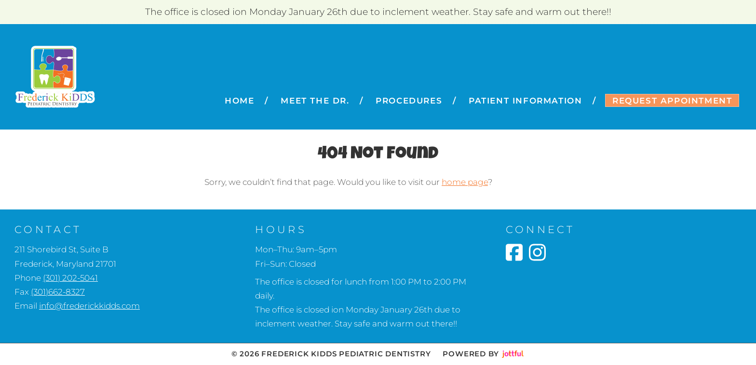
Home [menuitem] (239, 100)
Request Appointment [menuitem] (672, 100)
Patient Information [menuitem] (525, 100)
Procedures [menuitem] (409, 100)
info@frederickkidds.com (89, 306)
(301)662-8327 (58, 292)
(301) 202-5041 (70, 278)
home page (465, 182)
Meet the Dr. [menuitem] (315, 100)
